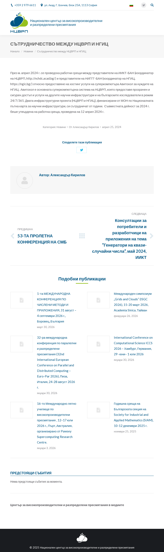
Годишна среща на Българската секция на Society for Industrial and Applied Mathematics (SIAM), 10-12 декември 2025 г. (133, 414)
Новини (28, 51)
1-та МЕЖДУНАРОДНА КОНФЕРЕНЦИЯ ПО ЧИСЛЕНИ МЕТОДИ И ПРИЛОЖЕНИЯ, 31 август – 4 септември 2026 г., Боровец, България (56, 307)
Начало (15, 51)
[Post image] (21, 300)
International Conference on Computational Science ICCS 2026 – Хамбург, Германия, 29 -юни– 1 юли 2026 (133, 346)
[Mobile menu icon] (151, 23)
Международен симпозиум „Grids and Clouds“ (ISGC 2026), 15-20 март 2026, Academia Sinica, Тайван (133, 302)
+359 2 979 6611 (25, 5)
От (84, 127)
